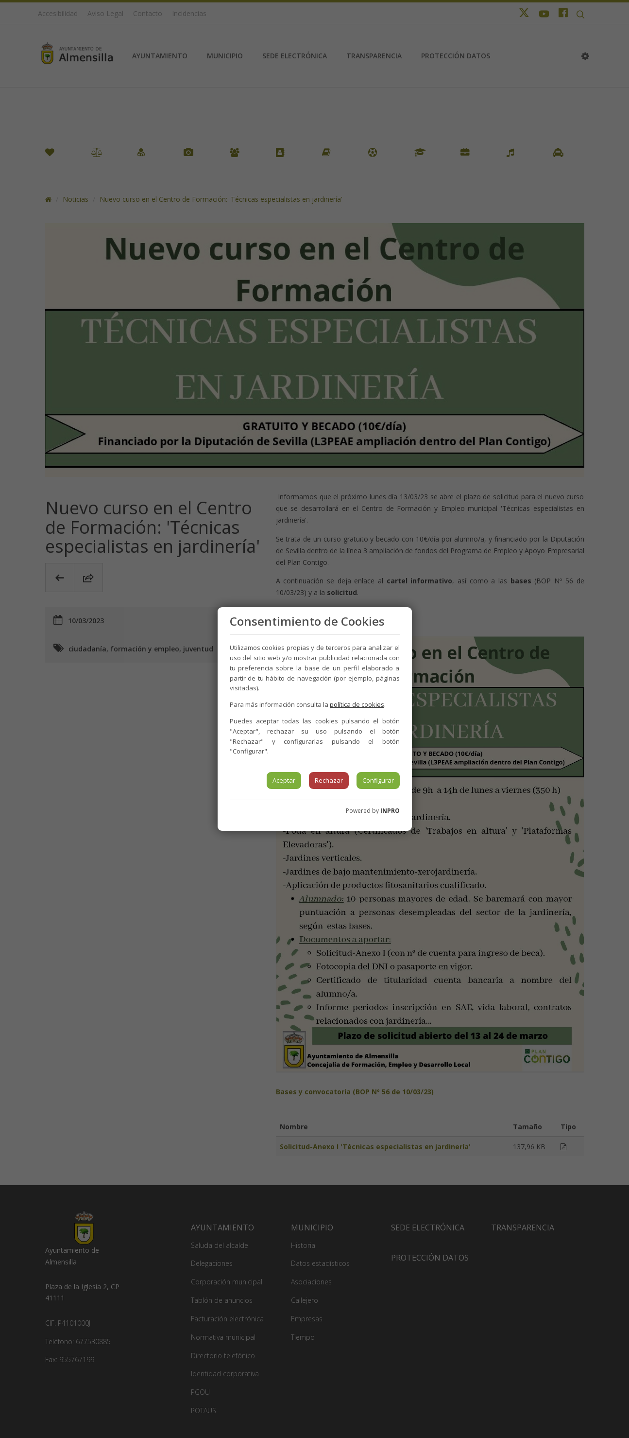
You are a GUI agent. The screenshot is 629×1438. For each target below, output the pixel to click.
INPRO (390, 811)
